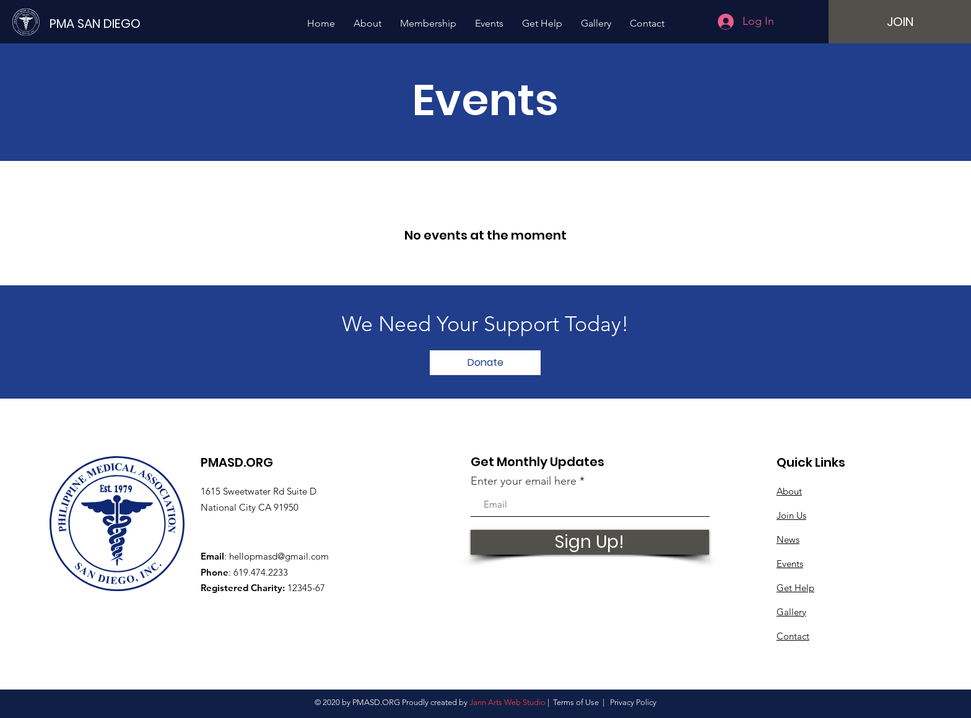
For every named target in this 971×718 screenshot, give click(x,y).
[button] (367, 23)
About (789, 491)
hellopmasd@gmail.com (279, 556)
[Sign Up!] (590, 542)
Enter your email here (524, 481)
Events (790, 563)
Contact (793, 636)
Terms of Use (576, 702)
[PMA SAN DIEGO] (99, 23)
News (788, 539)
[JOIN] (900, 21)
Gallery (791, 612)
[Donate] (485, 362)
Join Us (791, 515)
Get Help (795, 588)
